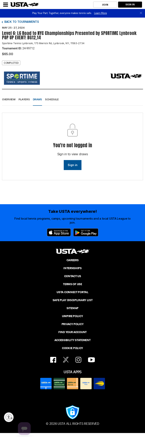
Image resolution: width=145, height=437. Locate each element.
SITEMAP (72, 308)
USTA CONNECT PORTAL (72, 292)
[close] (141, 13)
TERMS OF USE (72, 284)
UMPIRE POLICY (72, 316)
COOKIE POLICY (72, 348)
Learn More (100, 13)
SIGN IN (130, 4)
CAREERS (73, 260)
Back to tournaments (21, 21)
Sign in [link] (72, 165)
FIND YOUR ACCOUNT (72, 332)
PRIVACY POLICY (73, 324)
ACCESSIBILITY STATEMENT (72, 340)
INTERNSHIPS (72, 268)
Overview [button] (9, 99)
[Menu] (5, 4)
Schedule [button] (52, 99)
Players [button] (24, 99)
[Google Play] (85, 232)
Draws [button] (37, 99)
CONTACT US (72, 276)
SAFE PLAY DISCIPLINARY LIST (73, 300)
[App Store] (59, 232)
